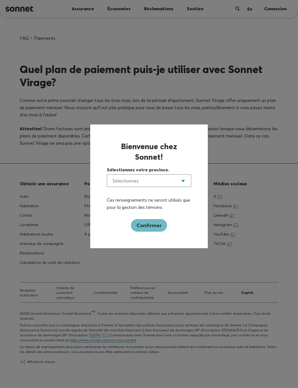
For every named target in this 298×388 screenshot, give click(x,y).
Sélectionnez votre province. (138, 169)
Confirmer (149, 225)
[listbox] (149, 180)
